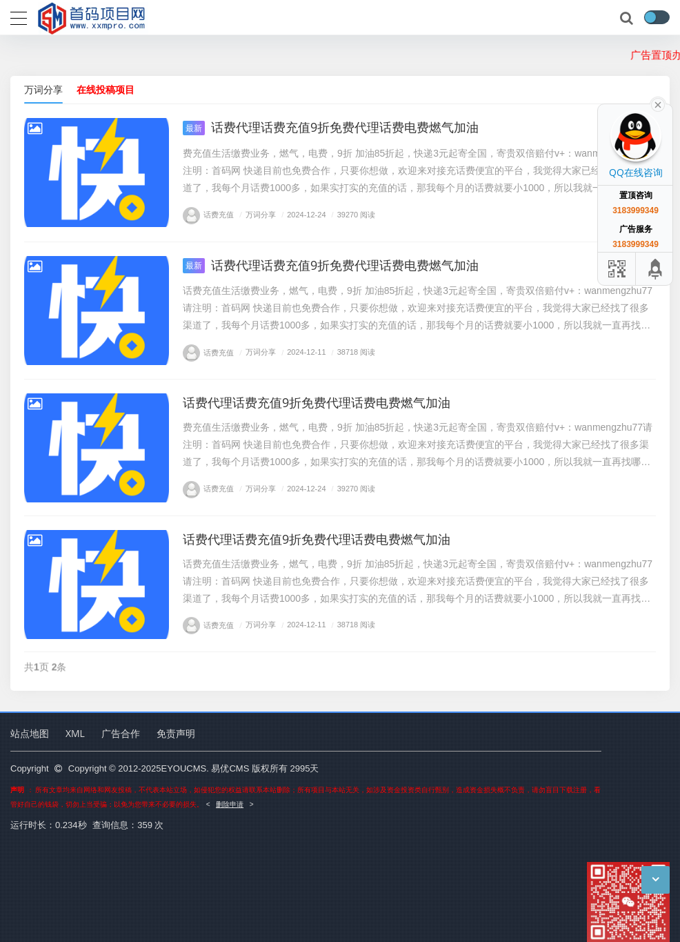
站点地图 (29, 733)
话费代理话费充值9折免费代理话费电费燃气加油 (331, 127)
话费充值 (208, 214)
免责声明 (176, 733)
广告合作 (120, 733)
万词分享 (43, 89)
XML (75, 733)
